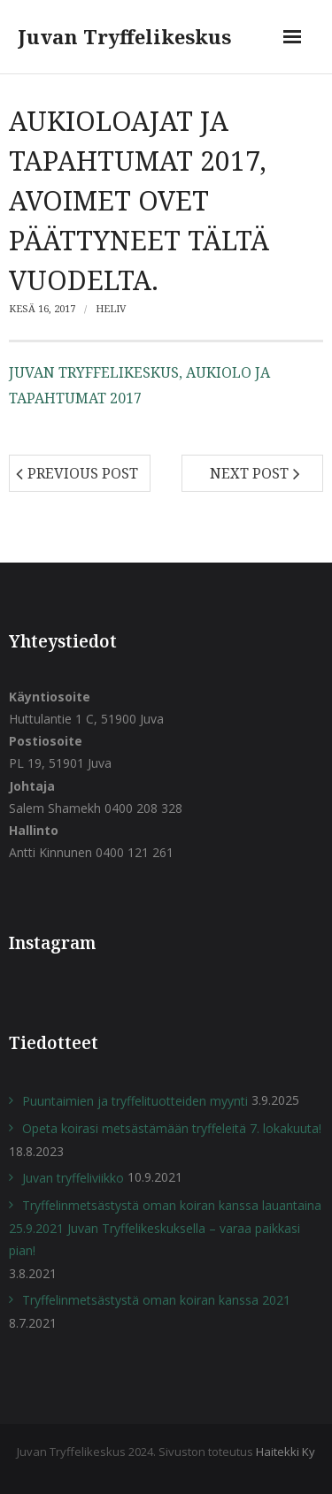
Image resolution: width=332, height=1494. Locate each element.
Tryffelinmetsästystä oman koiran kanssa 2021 (156, 1299)
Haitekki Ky (285, 1452)
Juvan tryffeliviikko (73, 1177)
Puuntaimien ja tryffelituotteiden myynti (135, 1100)
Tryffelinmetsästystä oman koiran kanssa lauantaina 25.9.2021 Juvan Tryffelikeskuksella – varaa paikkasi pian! (165, 1227)
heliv (111, 308)
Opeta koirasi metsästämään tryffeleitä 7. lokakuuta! (171, 1128)
